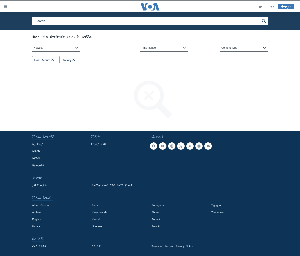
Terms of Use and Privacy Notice (172, 246)
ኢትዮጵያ (37, 144)
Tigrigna (216, 205)
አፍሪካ (36, 151)
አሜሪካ (36, 158)
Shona (155, 212)
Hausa (36, 226)
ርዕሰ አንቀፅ (39, 246)
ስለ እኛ (96, 246)
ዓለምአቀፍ (38, 165)
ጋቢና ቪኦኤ (39, 185)
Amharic (37, 212)
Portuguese (158, 205)
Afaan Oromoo (41, 205)
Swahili (156, 226)
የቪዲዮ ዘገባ (98, 144)
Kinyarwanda (99, 212)
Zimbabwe (217, 212)
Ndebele (97, 226)
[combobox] (56, 48)
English (36, 219)
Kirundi (96, 219)
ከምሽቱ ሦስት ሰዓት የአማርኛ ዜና (112, 185)
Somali (156, 219)
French (96, 205)
